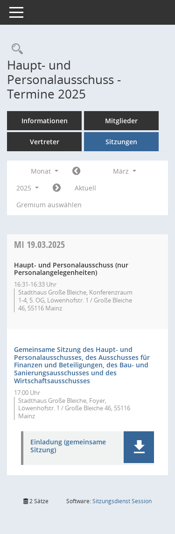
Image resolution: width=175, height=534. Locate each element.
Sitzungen (121, 141)
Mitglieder (121, 120)
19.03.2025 (39, 244)
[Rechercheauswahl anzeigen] (15, 49)
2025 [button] (27, 187)
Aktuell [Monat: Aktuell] (85, 187)
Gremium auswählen (49, 204)
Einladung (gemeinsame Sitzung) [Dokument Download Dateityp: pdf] (68, 446)
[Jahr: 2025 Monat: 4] (57, 188)
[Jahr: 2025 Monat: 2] (76, 171)
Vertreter (44, 141)
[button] (139, 447)
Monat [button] (44, 171)
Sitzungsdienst (122, 501)
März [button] (124, 171)
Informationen (44, 120)
